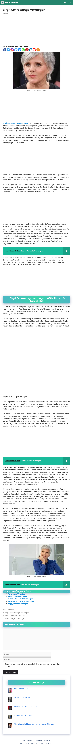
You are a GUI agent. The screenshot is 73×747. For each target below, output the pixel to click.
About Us (47, 740)
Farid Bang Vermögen (17, 594)
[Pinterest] (27, 49)
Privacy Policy (27, 740)
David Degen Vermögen (15, 618)
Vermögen (9, 610)
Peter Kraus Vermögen (17, 596)
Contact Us (38, 740)
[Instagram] (12, 49)
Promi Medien (12, 2)
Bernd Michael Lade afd (15, 615)
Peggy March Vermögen (18, 604)
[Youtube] (34, 49)
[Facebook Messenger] (19, 49)
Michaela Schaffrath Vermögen (21, 601)
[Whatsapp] (23, 49)
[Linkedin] (30, 49)
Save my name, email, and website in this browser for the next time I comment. (33, 665)
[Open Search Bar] (65, 2)
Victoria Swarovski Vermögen (20, 599)
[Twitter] (15, 49)
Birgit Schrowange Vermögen (15, 123)
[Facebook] (4, 49)
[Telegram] (8, 49)
